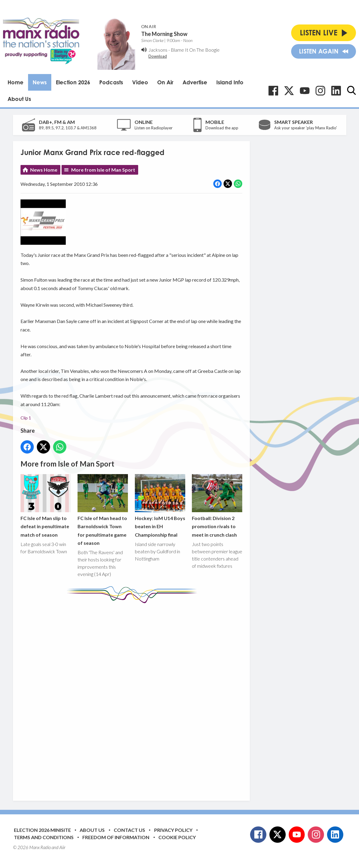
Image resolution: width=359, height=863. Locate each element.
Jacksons (157, 50)
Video (140, 82)
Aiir (62, 847)
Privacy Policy (173, 830)
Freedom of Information (115, 837)
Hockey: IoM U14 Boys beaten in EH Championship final (160, 505)
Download (157, 56)
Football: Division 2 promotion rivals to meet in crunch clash (217, 505)
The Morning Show (164, 34)
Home (16, 82)
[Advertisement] (134, 697)
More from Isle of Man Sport (103, 170)
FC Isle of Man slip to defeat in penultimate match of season (46, 505)
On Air (165, 82)
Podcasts (111, 82)
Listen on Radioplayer (154, 127)
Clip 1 (26, 417)
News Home (43, 170)
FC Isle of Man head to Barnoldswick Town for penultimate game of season (103, 510)
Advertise (195, 82)
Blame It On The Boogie (195, 50)
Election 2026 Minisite (42, 830)
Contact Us (129, 830)
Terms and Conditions (44, 837)
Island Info (229, 82)
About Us (19, 98)
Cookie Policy (177, 837)
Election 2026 (73, 82)
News (40, 82)
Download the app (221, 127)
